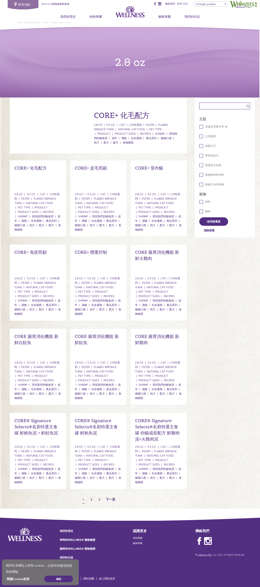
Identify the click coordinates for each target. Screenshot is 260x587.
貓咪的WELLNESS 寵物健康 (77, 548)
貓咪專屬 (164, 16)
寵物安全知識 (210, 165)
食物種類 (128, 142)
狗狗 (204, 202)
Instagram (208, 541)
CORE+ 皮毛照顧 (91, 168)
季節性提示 (208, 156)
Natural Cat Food (131, 129)
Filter (150, 125)
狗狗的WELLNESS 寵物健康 (77, 540)
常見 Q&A (182, 3)
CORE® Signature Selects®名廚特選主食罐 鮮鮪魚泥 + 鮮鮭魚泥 (36, 427)
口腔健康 (207, 136)
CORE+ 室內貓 (149, 168)
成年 (114, 138)
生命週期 (136, 138)
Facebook (199, 541)
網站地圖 (88, 578)
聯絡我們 (170, 3)
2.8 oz (98, 125)
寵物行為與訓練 (211, 184)
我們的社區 (192, 16)
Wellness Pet (204, 554)
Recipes (145, 133)
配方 (106, 142)
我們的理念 (68, 16)
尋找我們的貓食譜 (42, 216)
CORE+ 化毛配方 (30, 168)
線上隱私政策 (107, 578)
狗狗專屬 (96, 16)
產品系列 (151, 138)
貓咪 (204, 211)
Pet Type (155, 129)
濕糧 (124, 138)
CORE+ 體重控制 (91, 252)
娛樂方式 (207, 146)
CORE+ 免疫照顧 (30, 252)
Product (103, 133)
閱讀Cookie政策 (18, 579)
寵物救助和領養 (211, 175)
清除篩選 (209, 230)
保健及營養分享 (211, 127)
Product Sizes (125, 133)
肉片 (32, 225)
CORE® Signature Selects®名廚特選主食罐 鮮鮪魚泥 (96, 427)
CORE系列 (135, 125)
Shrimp (160, 133)
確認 (58, 578)
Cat (122, 125)
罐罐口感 (166, 138)
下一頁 (110, 499)
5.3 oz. (110, 125)
